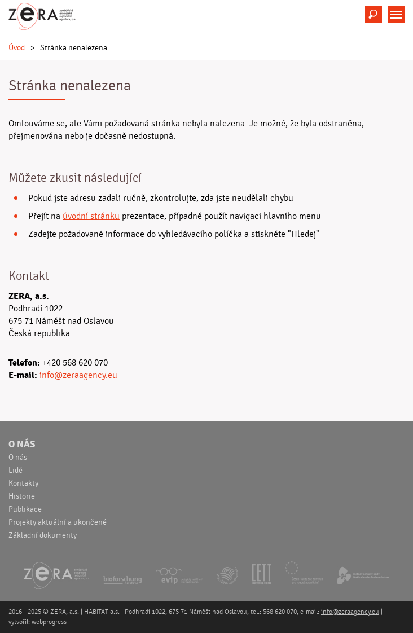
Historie (21, 496)
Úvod (16, 47)
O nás (21, 444)
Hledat (373, 14)
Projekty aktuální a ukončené (57, 522)
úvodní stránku (91, 216)
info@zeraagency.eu (78, 375)
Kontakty (23, 483)
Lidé (15, 470)
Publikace (25, 509)
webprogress (49, 622)
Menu (396, 14)
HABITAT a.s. (102, 612)
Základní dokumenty (42, 535)
